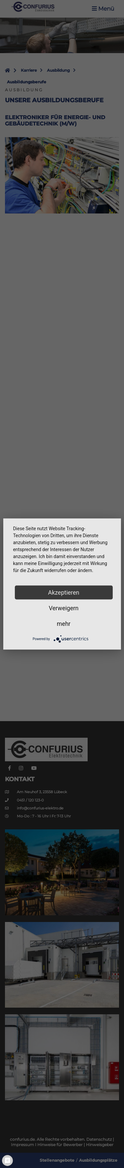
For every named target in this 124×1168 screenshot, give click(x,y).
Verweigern (63, 608)
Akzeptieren (63, 592)
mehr (63, 623)
